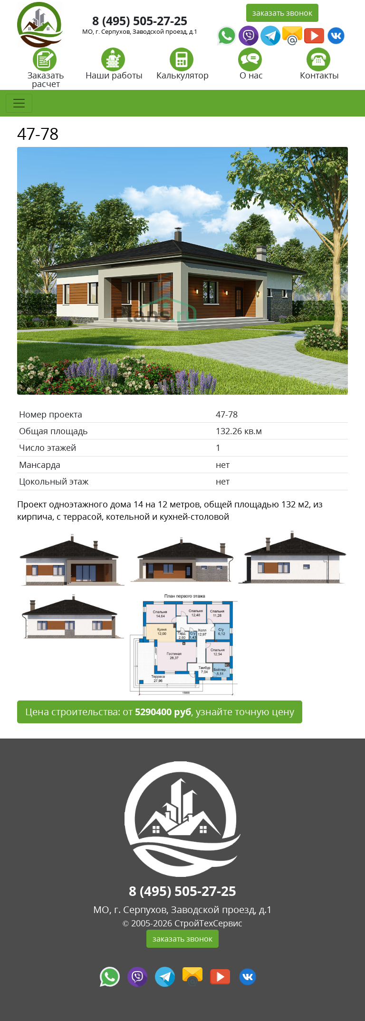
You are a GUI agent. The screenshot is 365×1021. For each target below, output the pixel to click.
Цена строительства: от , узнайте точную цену (159, 711)
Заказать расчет (46, 71)
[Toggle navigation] (19, 103)
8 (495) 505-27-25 (139, 20)
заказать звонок (282, 13)
